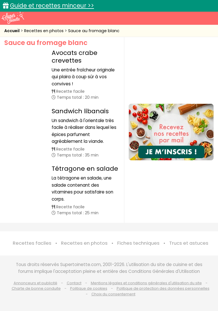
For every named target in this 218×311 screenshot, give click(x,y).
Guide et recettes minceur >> (52, 5)
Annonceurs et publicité (35, 283)
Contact (74, 283)
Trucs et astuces (188, 243)
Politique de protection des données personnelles (163, 288)
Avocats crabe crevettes (74, 56)
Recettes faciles (32, 243)
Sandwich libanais (80, 111)
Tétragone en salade (85, 168)
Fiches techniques (138, 243)
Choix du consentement (113, 294)
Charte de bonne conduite (36, 288)
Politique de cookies (88, 288)
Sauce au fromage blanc (94, 31)
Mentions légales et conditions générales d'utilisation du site (146, 283)
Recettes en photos (44, 31)
